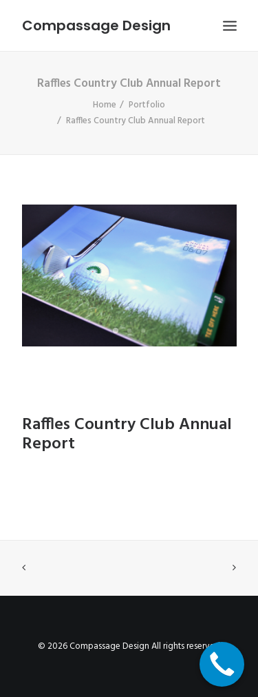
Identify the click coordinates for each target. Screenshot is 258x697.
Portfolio (147, 105)
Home (104, 105)
